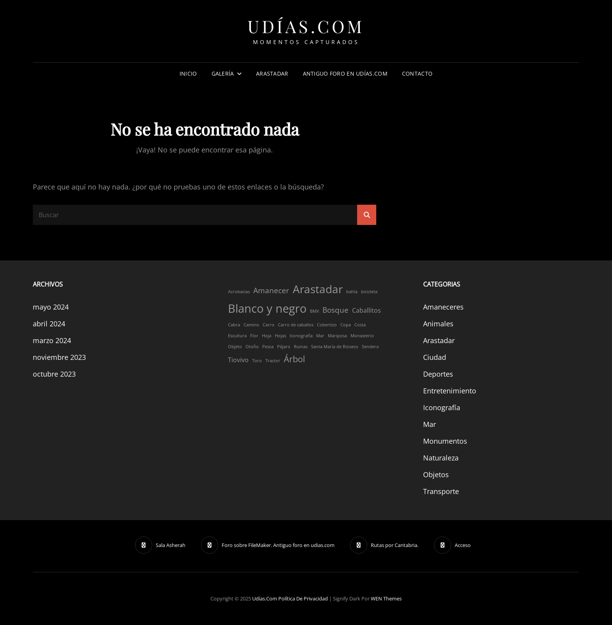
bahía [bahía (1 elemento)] (352, 291)
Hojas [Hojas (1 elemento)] (280, 335)
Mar (429, 424)
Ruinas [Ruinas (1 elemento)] (301, 346)
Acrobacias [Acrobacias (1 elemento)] (239, 291)
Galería (223, 73)
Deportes (438, 374)
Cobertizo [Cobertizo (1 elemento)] (327, 325)
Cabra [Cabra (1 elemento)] (234, 325)
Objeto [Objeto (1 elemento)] (235, 346)
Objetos (436, 474)
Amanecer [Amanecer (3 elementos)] (271, 290)
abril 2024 (49, 323)
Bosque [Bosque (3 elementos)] (335, 310)
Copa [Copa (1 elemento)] (345, 325)
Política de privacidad (303, 598)
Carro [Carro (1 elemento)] (268, 325)
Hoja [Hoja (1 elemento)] (266, 335)
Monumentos (445, 441)
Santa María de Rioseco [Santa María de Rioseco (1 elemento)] (334, 346)
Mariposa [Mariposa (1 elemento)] (337, 335)
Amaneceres (443, 307)
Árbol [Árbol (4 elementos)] (294, 359)
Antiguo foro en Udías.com (345, 73)
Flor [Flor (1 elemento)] (254, 335)
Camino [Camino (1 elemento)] (251, 325)
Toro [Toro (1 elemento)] (257, 360)
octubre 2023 (54, 374)
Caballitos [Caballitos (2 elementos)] (366, 310)
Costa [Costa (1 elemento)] (360, 325)
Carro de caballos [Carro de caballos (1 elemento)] (295, 325)
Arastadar (272, 73)
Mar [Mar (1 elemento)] (320, 335)
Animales (438, 323)
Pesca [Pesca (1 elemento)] (268, 346)
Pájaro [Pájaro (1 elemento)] (283, 346)
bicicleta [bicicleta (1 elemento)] (369, 291)
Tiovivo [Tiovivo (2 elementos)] (238, 360)
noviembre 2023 (59, 357)
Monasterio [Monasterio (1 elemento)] (362, 335)
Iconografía (441, 407)
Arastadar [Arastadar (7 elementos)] (318, 289)
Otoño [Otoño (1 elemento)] (252, 346)
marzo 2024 (52, 340)
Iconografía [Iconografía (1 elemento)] (301, 335)
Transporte (441, 491)
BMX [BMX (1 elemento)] (314, 311)
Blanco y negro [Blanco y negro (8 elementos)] (267, 308)
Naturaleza (441, 457)
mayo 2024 (51, 307)
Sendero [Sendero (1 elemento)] (370, 346)
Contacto (417, 73)
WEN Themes (386, 598)
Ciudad (434, 357)
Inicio (188, 73)
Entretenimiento (449, 390)
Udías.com (306, 25)
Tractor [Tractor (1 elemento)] (272, 360)
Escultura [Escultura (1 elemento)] (237, 335)
